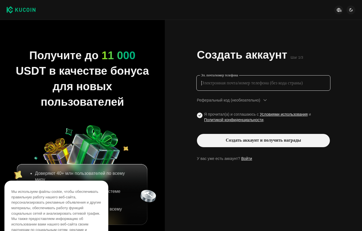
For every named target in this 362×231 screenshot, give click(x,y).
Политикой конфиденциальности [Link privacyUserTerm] (233, 120)
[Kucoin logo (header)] (21, 9)
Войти (246, 158)
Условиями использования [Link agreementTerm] (284, 114)
